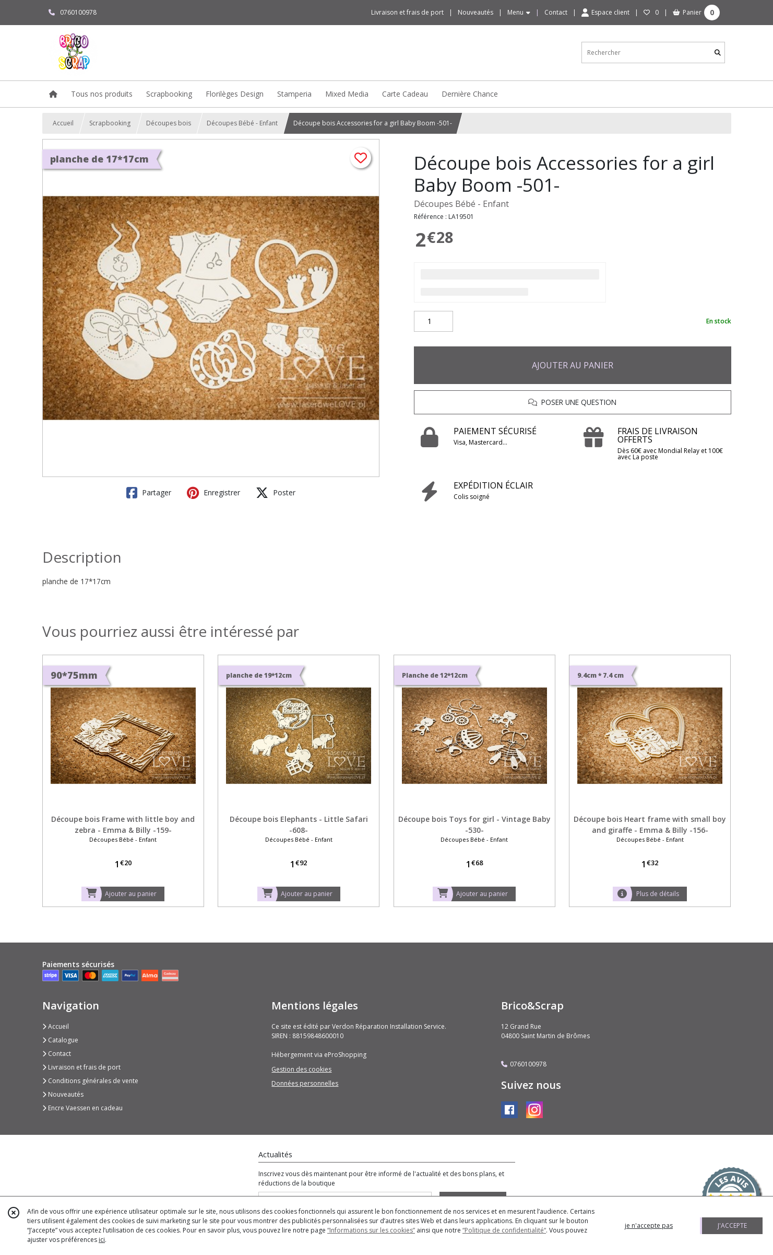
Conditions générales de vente (90, 1080)
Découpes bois (168, 123)
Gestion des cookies (301, 1069)
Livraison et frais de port (81, 1067)
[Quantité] (433, 321)
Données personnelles (304, 1083)
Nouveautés (63, 1094)
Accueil (63, 123)
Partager (148, 492)
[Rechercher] (717, 52)
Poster (275, 492)
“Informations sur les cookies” (371, 1230)
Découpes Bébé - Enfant (242, 123)
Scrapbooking (109, 123)
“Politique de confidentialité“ (504, 1230)
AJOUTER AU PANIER (572, 365)
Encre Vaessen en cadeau (82, 1107)
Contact (555, 12)
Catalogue (60, 1040)
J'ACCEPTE (732, 1225)
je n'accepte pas (649, 1225)
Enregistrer (213, 492)
